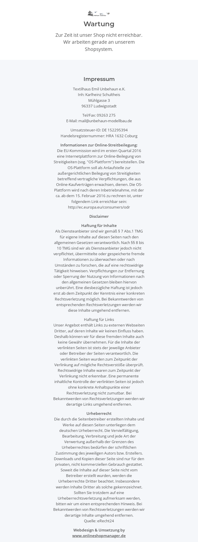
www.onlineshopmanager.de (99, 535)
